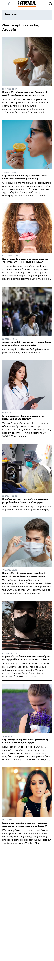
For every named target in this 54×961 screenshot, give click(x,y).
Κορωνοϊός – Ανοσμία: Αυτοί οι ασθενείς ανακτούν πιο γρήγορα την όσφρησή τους (24, 575)
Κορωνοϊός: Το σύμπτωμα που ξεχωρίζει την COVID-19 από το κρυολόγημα (25, 741)
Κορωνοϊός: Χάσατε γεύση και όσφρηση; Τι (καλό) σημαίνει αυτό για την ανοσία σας (25, 94)
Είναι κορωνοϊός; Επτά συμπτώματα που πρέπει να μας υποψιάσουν (23, 418)
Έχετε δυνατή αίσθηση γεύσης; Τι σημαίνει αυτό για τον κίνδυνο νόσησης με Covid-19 (24, 825)
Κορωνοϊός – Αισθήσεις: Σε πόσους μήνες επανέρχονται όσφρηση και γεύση (24, 177)
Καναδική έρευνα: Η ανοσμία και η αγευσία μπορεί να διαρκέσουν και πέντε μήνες (25, 501)
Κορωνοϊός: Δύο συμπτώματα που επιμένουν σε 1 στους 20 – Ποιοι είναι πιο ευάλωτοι (26, 261)
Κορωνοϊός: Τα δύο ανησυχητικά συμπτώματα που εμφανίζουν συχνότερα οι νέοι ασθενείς (26, 658)
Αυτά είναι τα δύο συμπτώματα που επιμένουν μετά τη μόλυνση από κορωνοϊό (26, 344)
